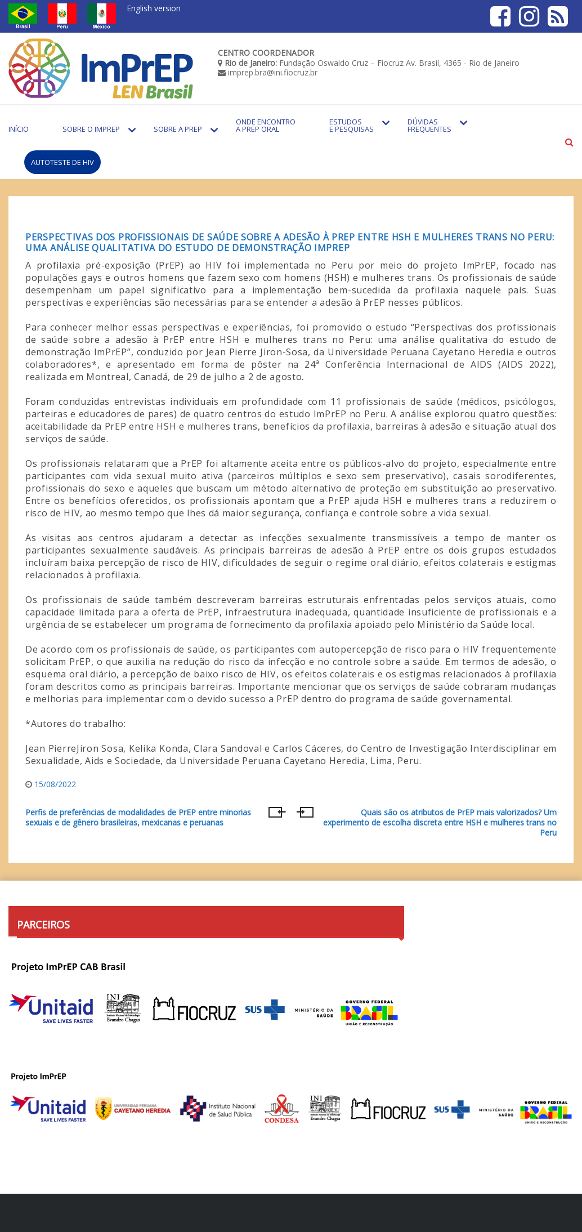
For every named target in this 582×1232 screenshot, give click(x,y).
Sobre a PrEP (178, 129)
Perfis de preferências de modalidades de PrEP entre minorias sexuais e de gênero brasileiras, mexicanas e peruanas (138, 817)
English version (154, 8)
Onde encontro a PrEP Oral (266, 125)
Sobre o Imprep (91, 129)
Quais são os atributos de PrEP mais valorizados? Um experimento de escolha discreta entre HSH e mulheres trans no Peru (440, 822)
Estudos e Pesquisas (351, 125)
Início (18, 129)
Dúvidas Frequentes (429, 125)
